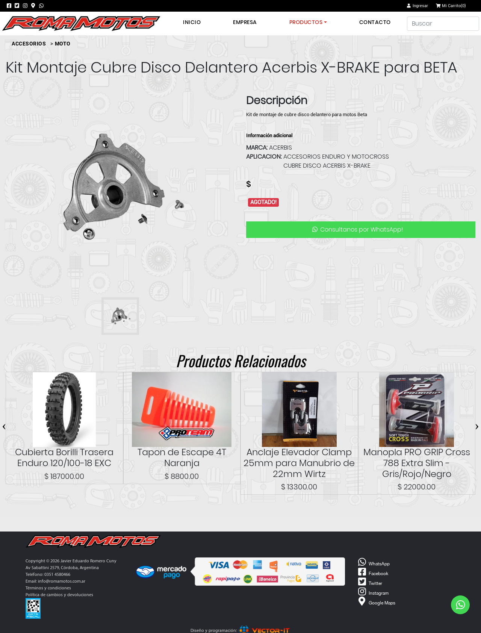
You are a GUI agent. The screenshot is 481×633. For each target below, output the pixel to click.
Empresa (245, 22)
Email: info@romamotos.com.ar (55, 581)
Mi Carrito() (451, 5)
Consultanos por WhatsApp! (357, 229)
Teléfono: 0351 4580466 (48, 574)
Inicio (192, 22)
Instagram (372, 591)
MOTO (63, 44)
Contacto (375, 22)
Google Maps (375, 601)
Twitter (369, 581)
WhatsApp (373, 562)
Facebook (372, 572)
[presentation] (4, 425)
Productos (306, 22)
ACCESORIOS (29, 44)
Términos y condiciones (48, 588)
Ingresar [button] (417, 5)
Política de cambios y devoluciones (59, 595)
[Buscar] (443, 24)
